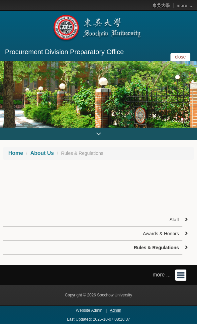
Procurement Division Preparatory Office (64, 51)
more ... (184, 5)
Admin (115, 310)
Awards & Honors (161, 233)
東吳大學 (161, 5)
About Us (42, 153)
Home (15, 153)
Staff (174, 219)
